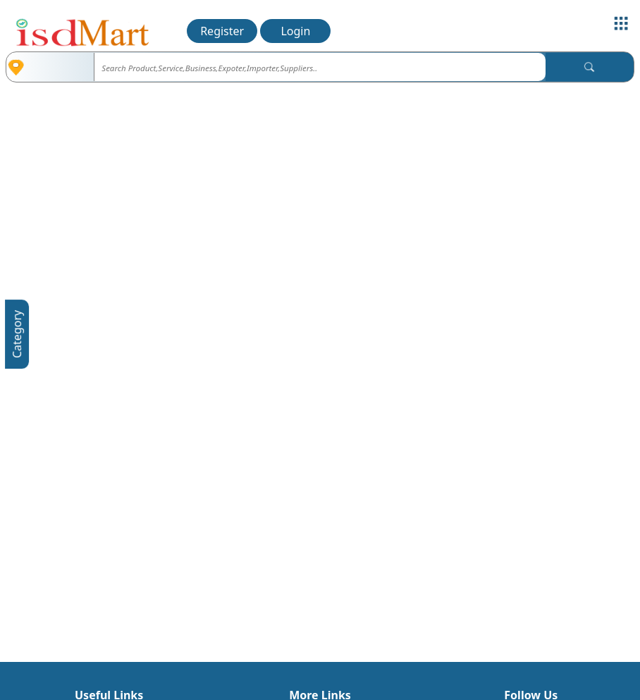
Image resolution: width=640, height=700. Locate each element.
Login (295, 31)
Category (17, 334)
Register (222, 31)
